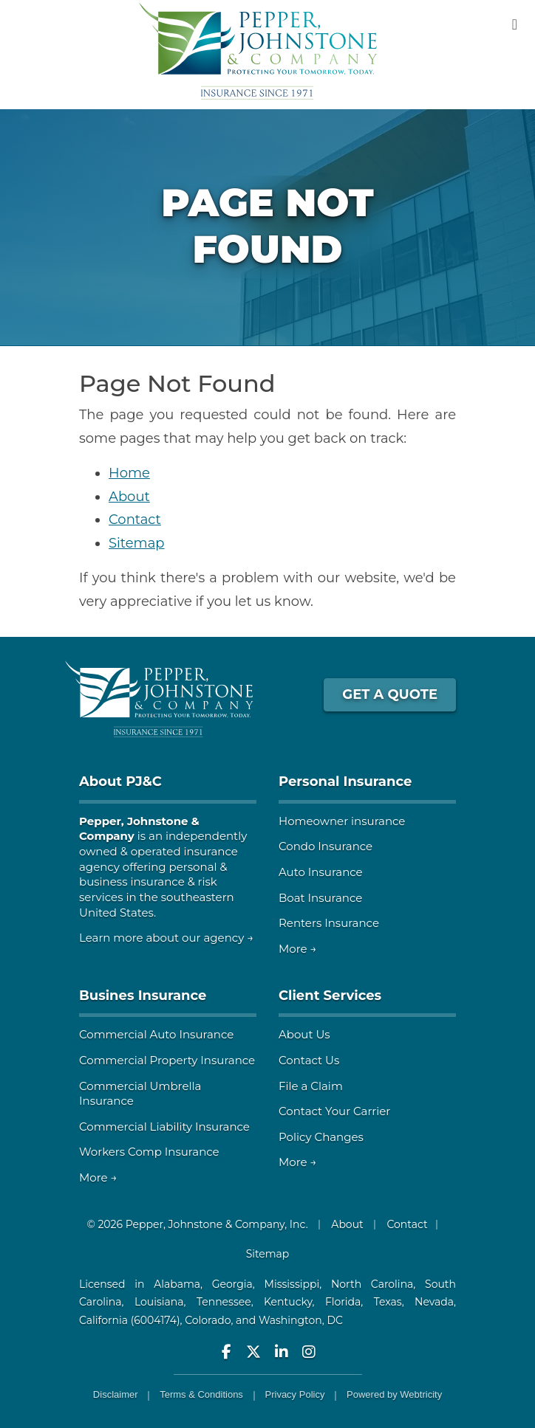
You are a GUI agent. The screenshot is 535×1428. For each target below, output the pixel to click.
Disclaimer (115, 1394)
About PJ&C (120, 781)
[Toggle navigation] (514, 24)
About (129, 497)
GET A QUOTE (389, 694)
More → (298, 949)
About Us (304, 1034)
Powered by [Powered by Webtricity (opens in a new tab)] (394, 1394)
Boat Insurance (320, 898)
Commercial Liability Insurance (164, 1127)
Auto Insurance (321, 872)
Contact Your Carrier (334, 1111)
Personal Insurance (345, 781)
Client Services (330, 995)
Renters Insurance (329, 923)
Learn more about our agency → (166, 938)
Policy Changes (321, 1137)
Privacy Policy (295, 1394)
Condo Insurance (325, 846)
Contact (135, 519)
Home (129, 473)
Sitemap (137, 543)
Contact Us (309, 1060)
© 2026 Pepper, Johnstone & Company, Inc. (196, 1224)
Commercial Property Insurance (167, 1060)
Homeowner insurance (342, 821)
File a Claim (311, 1086)
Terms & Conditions (201, 1394)
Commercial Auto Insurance (156, 1034)
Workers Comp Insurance (149, 1152)
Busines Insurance (142, 995)
